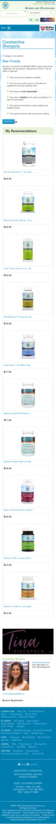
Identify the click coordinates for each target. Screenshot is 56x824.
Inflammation (40, 723)
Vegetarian (17, 740)
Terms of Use (38, 753)
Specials (5, 740)
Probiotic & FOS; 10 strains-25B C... (18, 558)
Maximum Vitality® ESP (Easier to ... (18, 413)
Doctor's (32, 764)
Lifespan (21, 726)
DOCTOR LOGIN (47, 8)
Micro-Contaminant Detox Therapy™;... (19, 510)
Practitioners (25, 744)
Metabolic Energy (22, 730)
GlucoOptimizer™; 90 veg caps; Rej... (18, 317)
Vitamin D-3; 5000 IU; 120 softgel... (18, 606)
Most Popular (28, 737)
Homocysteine (24, 723)
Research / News (27, 716)
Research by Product (11, 733)
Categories (14, 737)
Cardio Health (7, 723)
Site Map (21, 746)
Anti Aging (19, 720)
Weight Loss (37, 733)
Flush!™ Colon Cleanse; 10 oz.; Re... (18, 268)
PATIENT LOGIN (32, 8)
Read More (8, 121)
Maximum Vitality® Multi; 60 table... (18, 461)
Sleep (26, 733)
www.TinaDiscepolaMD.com (13, 694)
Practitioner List (8, 716)
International (16, 714)
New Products (44, 737)
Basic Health (33, 720)
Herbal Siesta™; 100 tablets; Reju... (17, 365)
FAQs (14, 744)
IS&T (43, 819)
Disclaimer (18, 750)
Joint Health (7, 726)
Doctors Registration (12, 700)
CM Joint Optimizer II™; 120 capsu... (18, 172)
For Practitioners (37, 711)
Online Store (31, 714)
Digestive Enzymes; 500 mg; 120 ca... (18, 220)
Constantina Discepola (13, 658)
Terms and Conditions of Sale (15, 753)
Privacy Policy (32, 750)
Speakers (32, 746)
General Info (40, 744)
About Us (21, 711)
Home (4, 714)
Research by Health (43, 730)
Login (21, 764)
